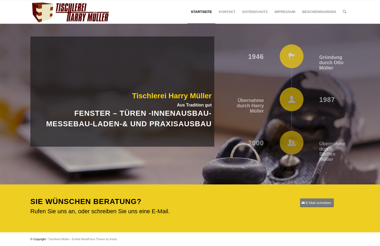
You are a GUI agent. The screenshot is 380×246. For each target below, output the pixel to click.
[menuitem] (201, 12)
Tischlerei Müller (58, 239)
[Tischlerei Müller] (70, 12)
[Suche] (344, 12)
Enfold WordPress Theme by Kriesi (94, 239)
